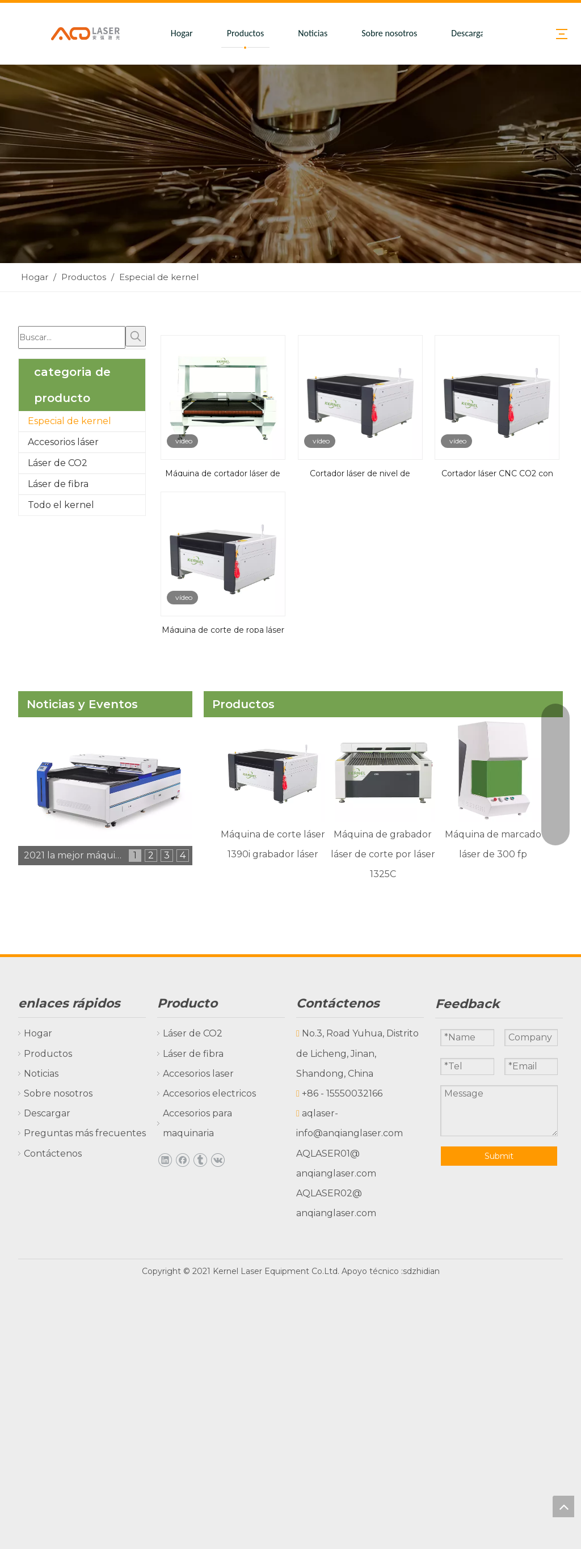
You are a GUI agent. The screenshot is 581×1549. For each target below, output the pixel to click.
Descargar (469, 33)
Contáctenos (53, 1153)
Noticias (312, 33)
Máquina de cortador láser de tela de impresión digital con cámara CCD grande (222, 472)
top (563, 1506)
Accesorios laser (198, 1073)
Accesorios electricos (209, 1093)
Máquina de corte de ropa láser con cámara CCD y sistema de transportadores (223, 629)
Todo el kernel (61, 505)
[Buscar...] (71, 337)
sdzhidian (421, 1271)
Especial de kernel (69, 421)
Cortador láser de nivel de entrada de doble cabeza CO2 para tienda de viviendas (359, 472)
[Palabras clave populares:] (135, 336)
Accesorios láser (63, 442)
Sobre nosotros (389, 33)
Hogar (182, 33)
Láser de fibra (58, 484)
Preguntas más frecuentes (85, 1133)
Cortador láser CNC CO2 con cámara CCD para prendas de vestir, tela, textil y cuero (497, 472)
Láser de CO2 (57, 463)
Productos (245, 33)
